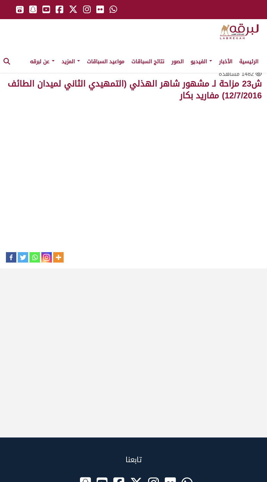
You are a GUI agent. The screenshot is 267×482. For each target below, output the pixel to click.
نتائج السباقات (147, 61)
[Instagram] (46, 257)
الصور (177, 61)
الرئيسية (248, 61)
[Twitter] (23, 257)
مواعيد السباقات (105, 61)
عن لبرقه (42, 61)
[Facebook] (11, 257)
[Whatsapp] (35, 257)
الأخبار (225, 61)
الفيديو (201, 61)
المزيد (71, 61)
